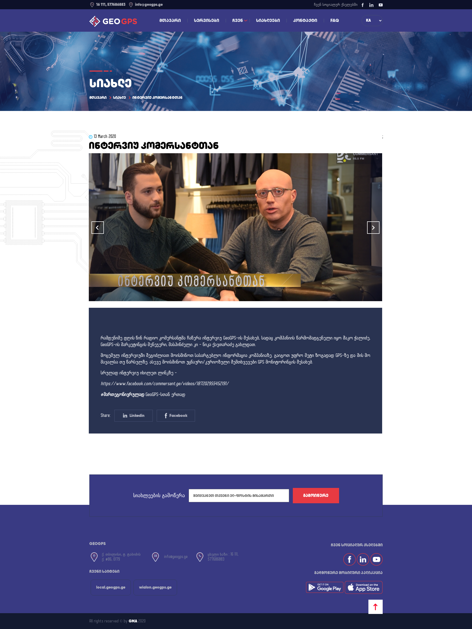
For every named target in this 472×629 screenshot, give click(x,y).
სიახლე (119, 97)
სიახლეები (268, 20)
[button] (373, 227)
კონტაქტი (305, 20)
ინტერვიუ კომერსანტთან (157, 97)
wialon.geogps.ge (155, 587)
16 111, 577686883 (107, 4)
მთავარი (170, 20)
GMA (133, 621)
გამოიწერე (315, 495)
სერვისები (206, 20)
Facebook (176, 415)
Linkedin (134, 415)
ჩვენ (237, 20)
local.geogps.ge (110, 587)
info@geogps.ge (145, 4)
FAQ (334, 20)
